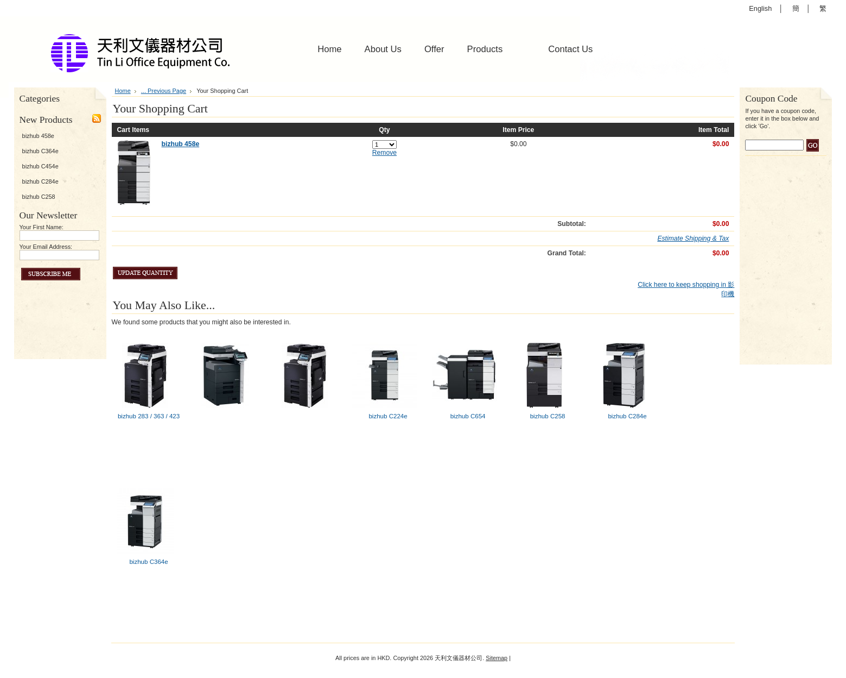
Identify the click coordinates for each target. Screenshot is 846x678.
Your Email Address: (46, 246)
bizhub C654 (468, 416)
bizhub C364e (40, 151)
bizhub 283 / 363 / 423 (149, 416)
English (760, 8)
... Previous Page (163, 90)
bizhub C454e (40, 166)
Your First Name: (41, 227)
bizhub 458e (38, 136)
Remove (384, 152)
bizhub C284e (40, 181)
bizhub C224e (387, 416)
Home (123, 90)
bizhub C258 (38, 196)
